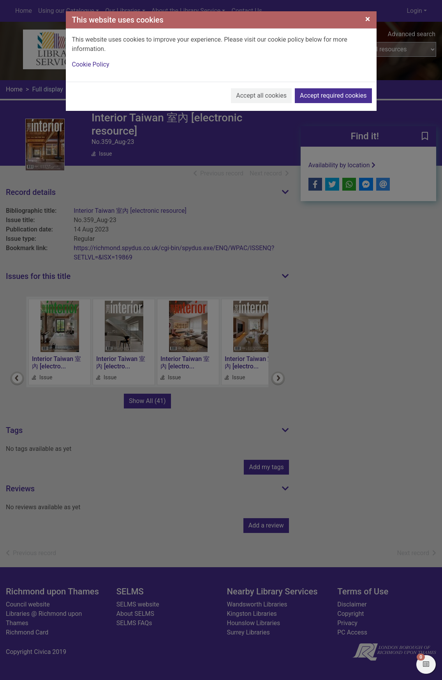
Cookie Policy (90, 64)
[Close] (368, 19)
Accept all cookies (261, 95)
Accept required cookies (333, 95)
